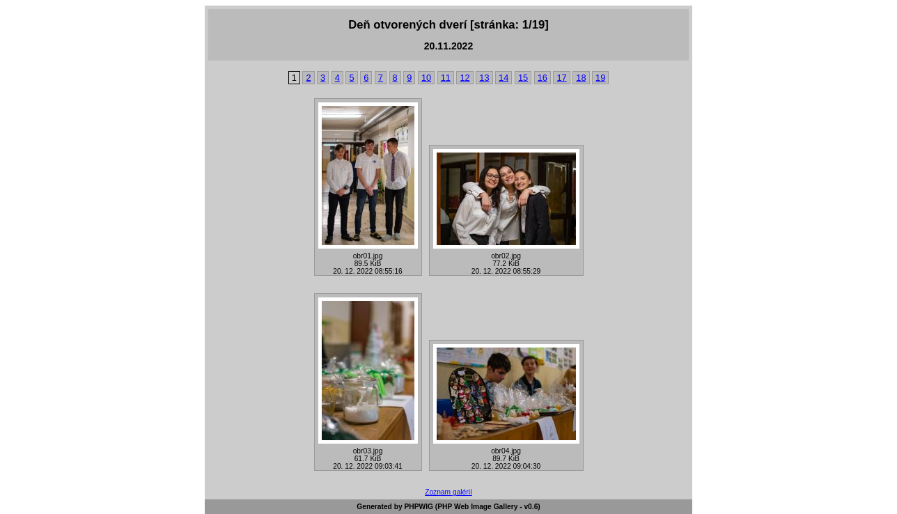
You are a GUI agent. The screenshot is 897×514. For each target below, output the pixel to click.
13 (484, 77)
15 (523, 77)
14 (503, 77)
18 (581, 77)
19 (600, 77)
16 (542, 77)
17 (561, 77)
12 (464, 77)
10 (426, 77)
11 (446, 77)
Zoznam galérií (448, 492)
